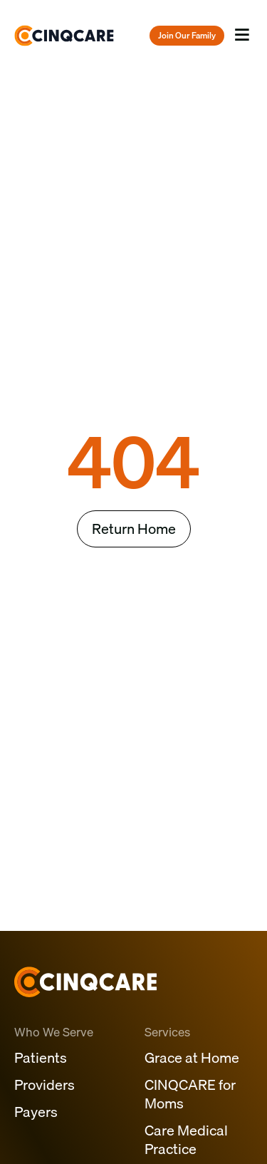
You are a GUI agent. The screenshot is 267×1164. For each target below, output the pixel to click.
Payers (36, 1112)
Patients (40, 1057)
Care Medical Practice (186, 1139)
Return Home (134, 528)
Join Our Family (187, 35)
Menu (242, 48)
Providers (44, 1084)
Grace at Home (192, 1057)
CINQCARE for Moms (190, 1093)
